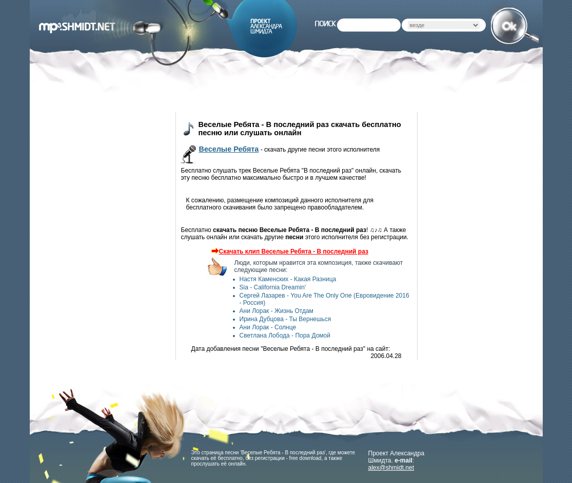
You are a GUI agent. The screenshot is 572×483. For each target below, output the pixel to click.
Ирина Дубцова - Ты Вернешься (285, 319)
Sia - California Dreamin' (273, 287)
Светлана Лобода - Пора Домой (285, 335)
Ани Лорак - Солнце (268, 327)
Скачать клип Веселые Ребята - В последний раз (288, 251)
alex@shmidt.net (391, 467)
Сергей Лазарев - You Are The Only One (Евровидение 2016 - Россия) (324, 299)
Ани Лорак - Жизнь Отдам (276, 310)
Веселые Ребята (229, 149)
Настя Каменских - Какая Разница (288, 279)
